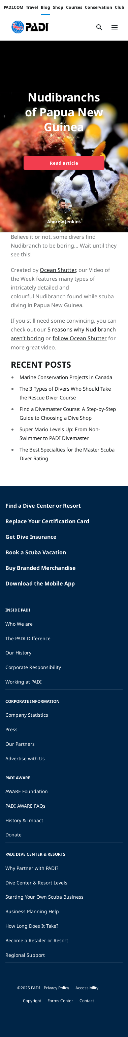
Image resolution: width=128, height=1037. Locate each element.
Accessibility (86, 988)
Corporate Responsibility (33, 667)
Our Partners (20, 744)
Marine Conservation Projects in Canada (66, 377)
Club (119, 7)
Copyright (32, 1001)
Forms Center (60, 1001)
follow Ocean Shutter (80, 338)
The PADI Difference (28, 638)
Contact (86, 1001)
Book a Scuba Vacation (35, 552)
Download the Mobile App (40, 583)
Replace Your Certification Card (47, 521)
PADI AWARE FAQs (25, 806)
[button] (30, 27)
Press (11, 729)
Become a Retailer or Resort (36, 940)
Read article (64, 163)
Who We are (19, 624)
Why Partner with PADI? (31, 868)
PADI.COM (13, 7)
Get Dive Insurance (31, 536)
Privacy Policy (56, 988)
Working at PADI (23, 681)
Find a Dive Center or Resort (43, 505)
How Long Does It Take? (31, 926)
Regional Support (25, 955)
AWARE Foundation (26, 791)
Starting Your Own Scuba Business (44, 897)
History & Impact (24, 820)
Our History (18, 652)
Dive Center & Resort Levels (36, 882)
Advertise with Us (25, 758)
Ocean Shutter (58, 270)
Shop (58, 7)
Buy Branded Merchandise (40, 568)
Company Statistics (26, 715)
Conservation (98, 7)
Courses (74, 7)
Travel (32, 7)
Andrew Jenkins (64, 221)
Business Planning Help (32, 911)
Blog (45, 7)
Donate (13, 834)
